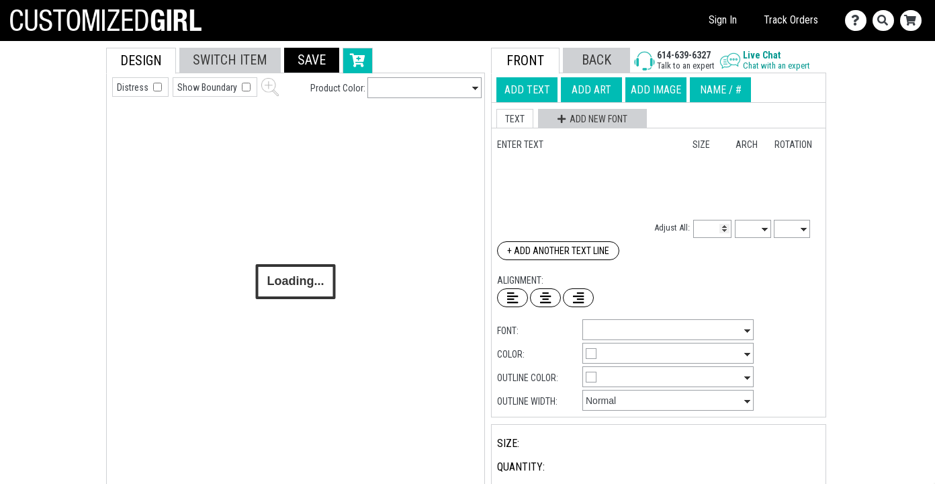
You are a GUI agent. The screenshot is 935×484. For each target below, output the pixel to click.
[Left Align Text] (512, 297)
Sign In (723, 19)
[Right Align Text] (578, 297)
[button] (311, 60)
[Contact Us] (859, 20)
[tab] (76, 133)
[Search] (886, 20)
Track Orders (791, 19)
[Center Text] (545, 297)
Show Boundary (208, 87)
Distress (133, 87)
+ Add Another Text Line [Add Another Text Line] (558, 250)
